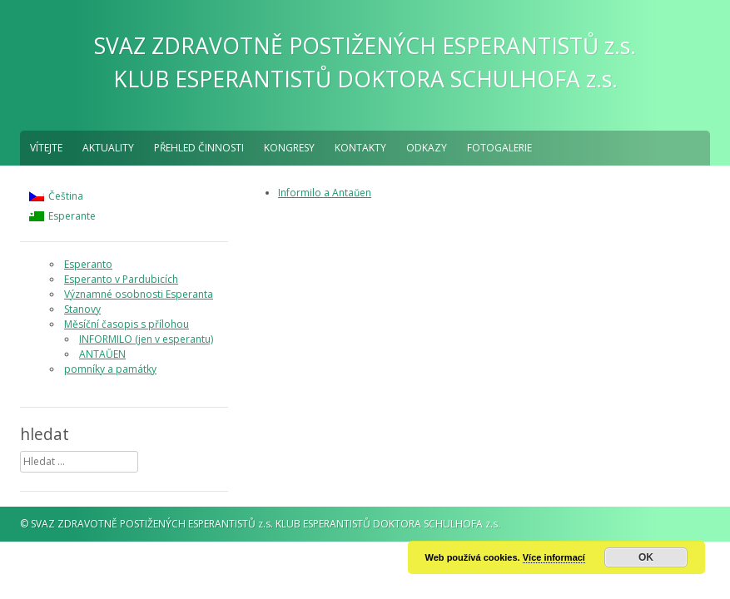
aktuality (108, 148)
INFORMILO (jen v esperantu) (146, 339)
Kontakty (360, 148)
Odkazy (426, 148)
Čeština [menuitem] (65, 196)
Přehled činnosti (199, 148)
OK (645, 557)
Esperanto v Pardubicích (121, 279)
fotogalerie (499, 148)
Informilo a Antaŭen (324, 193)
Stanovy (82, 309)
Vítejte (46, 148)
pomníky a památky (110, 369)
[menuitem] (62, 196)
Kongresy (289, 148)
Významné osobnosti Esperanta (138, 294)
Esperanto (88, 264)
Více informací (554, 557)
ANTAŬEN (102, 354)
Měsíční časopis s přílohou (126, 324)
